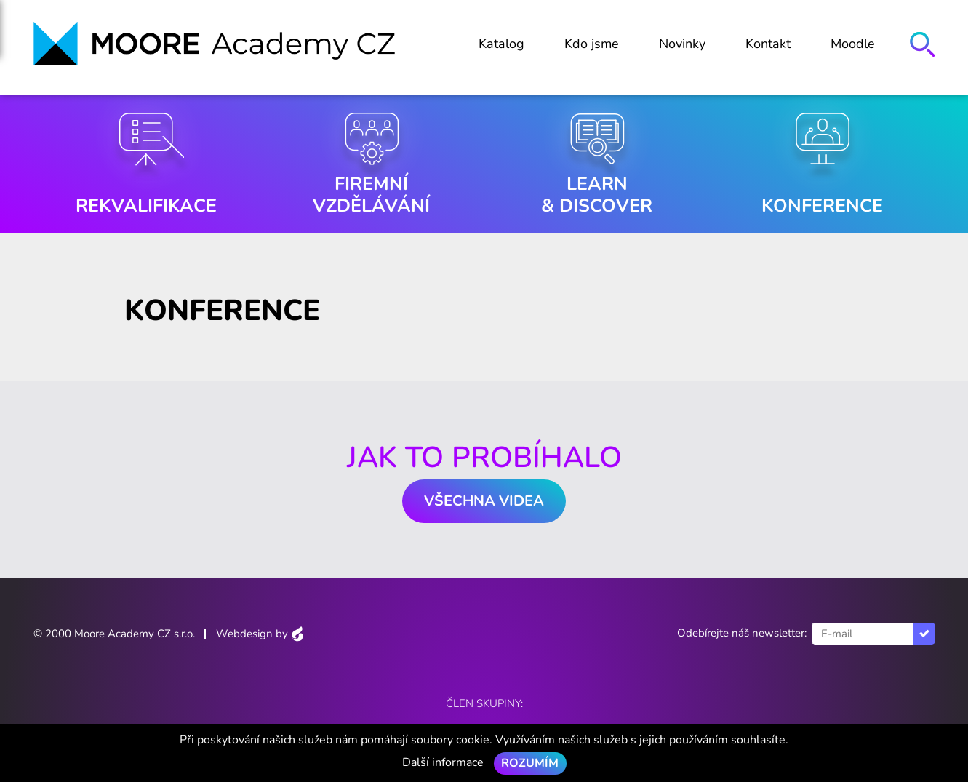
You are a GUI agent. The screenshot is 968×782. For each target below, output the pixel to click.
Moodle (853, 43)
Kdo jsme (591, 43)
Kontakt (768, 43)
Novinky (682, 43)
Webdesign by (260, 633)
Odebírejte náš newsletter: (742, 633)
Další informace (443, 762)
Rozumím (530, 763)
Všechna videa (484, 501)
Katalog (501, 43)
